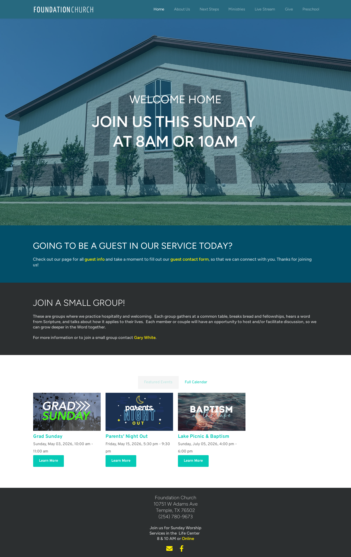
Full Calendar (196, 382)
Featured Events (158, 382)
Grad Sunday (47, 436)
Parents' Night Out (127, 436)
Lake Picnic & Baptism (203, 436)
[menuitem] (159, 9)
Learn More (48, 461)
